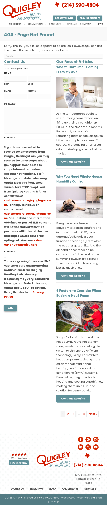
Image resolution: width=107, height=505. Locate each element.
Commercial (37, 24)
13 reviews (21, 458)
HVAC (52, 489)
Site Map (54, 501)
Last (30, 83)
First (6, 83)
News (100, 24)
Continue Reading (73, 161)
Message (10, 104)
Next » (93, 414)
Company (87, 24)
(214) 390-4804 (80, 5)
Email (8, 91)
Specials (72, 24)
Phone (32, 90)
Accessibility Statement (90, 497)
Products (56, 24)
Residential (16, 24)
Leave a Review (18, 463)
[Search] (53, 56)
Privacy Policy (67, 497)
